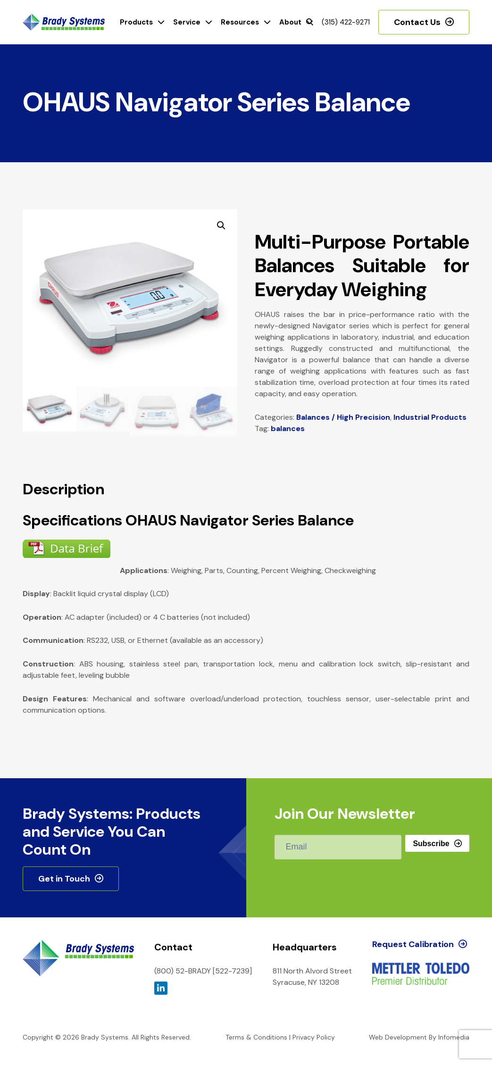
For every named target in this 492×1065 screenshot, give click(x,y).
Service (186, 22)
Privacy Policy (313, 1037)
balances (288, 428)
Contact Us (417, 22)
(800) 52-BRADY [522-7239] (203, 971)
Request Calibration (413, 944)
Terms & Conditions (256, 1037)
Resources (240, 22)
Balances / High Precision (343, 417)
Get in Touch (64, 878)
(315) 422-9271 (346, 22)
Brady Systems (64, 22)
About (290, 22)
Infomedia (453, 1037)
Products (136, 22)
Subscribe (431, 844)
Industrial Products (430, 417)
